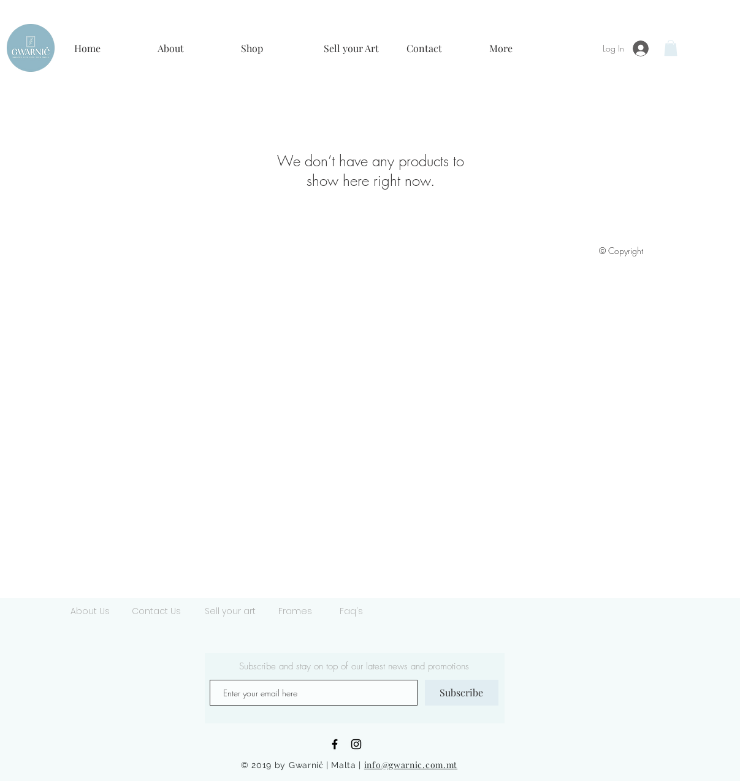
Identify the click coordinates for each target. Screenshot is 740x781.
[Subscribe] (461, 693)
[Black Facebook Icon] (334, 744)
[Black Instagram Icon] (356, 744)
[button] (190, 48)
